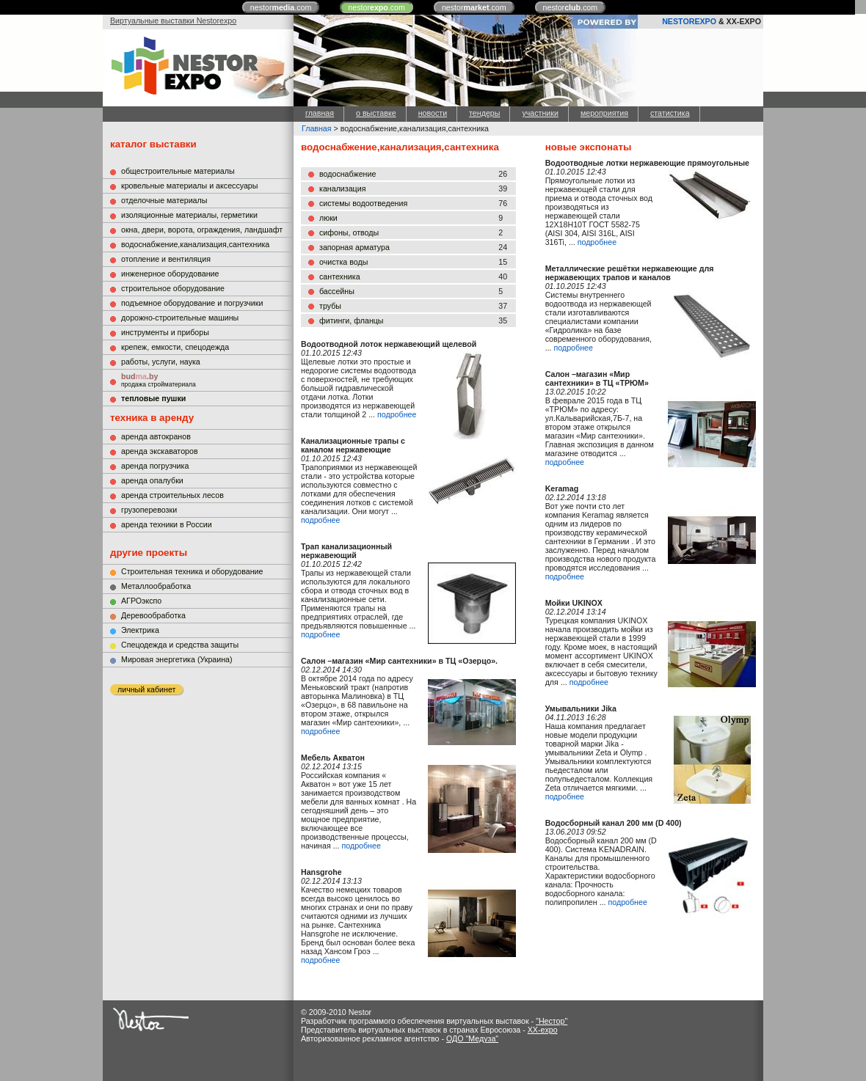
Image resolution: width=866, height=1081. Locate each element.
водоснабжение (347, 173)
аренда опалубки (152, 480)
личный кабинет (146, 689)
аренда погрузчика (155, 465)
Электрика (140, 630)
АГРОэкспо (141, 600)
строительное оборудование (173, 288)
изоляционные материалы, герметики (189, 214)
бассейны (336, 291)
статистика (670, 113)
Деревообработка (153, 615)
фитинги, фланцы (351, 320)
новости (432, 113)
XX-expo (543, 1029)
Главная (317, 128)
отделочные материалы (164, 200)
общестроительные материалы (178, 170)
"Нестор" (551, 1020)
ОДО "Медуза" (472, 1038)
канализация (342, 188)
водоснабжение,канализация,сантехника (195, 244)
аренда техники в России (166, 524)
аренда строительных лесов (172, 495)
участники (540, 113)
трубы (330, 305)
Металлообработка (156, 586)
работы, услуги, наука (160, 361)
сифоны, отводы (349, 232)
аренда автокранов (156, 436)
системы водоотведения (363, 203)
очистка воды (343, 261)
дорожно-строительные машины (180, 317)
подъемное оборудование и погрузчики (192, 302)
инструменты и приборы (165, 332)
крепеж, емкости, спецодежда (175, 346)
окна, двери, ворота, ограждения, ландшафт (202, 229)
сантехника (339, 276)
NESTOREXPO (689, 21)
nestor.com (281, 7)
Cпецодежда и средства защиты (180, 644)
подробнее (396, 414)
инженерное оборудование (170, 273)
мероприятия (604, 113)
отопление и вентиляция (166, 258)
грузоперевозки (149, 509)
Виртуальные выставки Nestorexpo (173, 20)
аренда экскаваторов (159, 451)
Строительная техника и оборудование (192, 571)
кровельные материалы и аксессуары (189, 185)
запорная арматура (354, 247)
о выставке (376, 113)
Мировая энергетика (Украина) (177, 659)
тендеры (484, 113)
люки (328, 217)
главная (319, 113)
